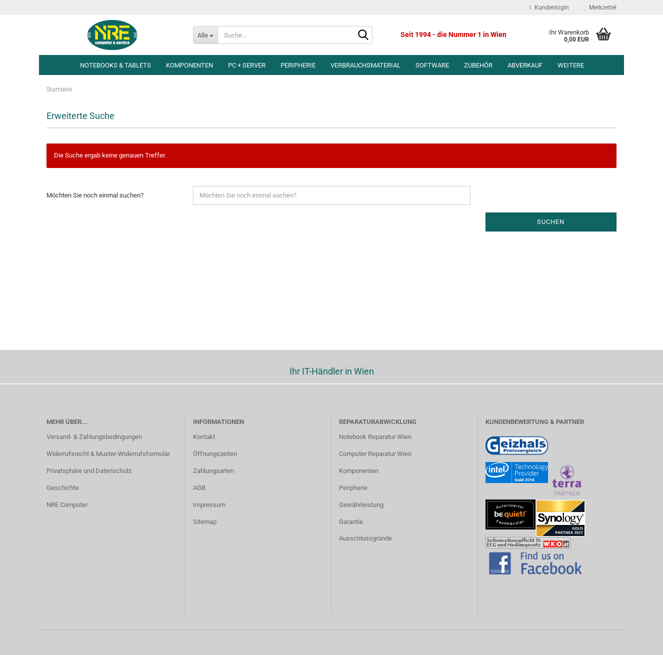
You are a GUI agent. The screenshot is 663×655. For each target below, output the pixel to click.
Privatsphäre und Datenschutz (89, 470)
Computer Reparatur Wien (375, 454)
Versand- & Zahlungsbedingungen (94, 436)
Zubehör (478, 65)
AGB (199, 488)
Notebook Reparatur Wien (375, 436)
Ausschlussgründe (365, 538)
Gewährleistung (361, 504)
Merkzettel (600, 7)
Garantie (351, 522)
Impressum (209, 504)
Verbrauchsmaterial (365, 65)
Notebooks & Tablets (115, 65)
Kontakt (204, 436)
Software (432, 65)
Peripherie (298, 65)
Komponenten (189, 65)
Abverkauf (525, 65)
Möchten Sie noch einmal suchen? (95, 195)
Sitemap (204, 522)
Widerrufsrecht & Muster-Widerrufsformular (108, 454)
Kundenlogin (549, 7)
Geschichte (62, 488)
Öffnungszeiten (215, 454)
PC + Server (247, 65)
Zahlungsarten (213, 470)
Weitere (571, 65)
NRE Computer (67, 504)
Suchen (550, 222)
